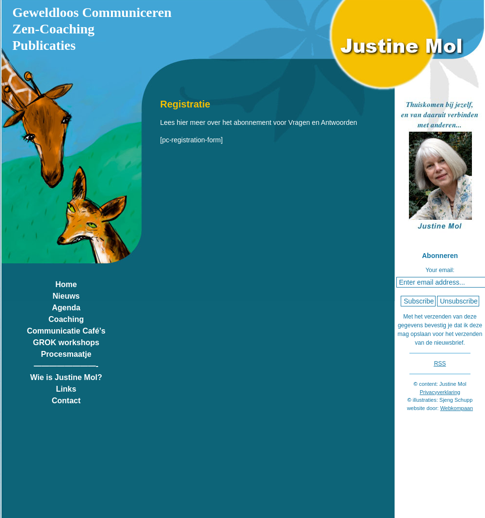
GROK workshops (66, 342)
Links (66, 389)
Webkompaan (456, 408)
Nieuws (65, 296)
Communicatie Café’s (66, 331)
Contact (66, 400)
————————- (66, 366)
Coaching (66, 319)
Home (66, 284)
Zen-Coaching (54, 28)
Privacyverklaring (440, 392)
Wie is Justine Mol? (66, 377)
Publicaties (44, 45)
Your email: (439, 270)
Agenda (66, 308)
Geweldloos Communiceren (92, 12)
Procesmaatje (66, 354)
